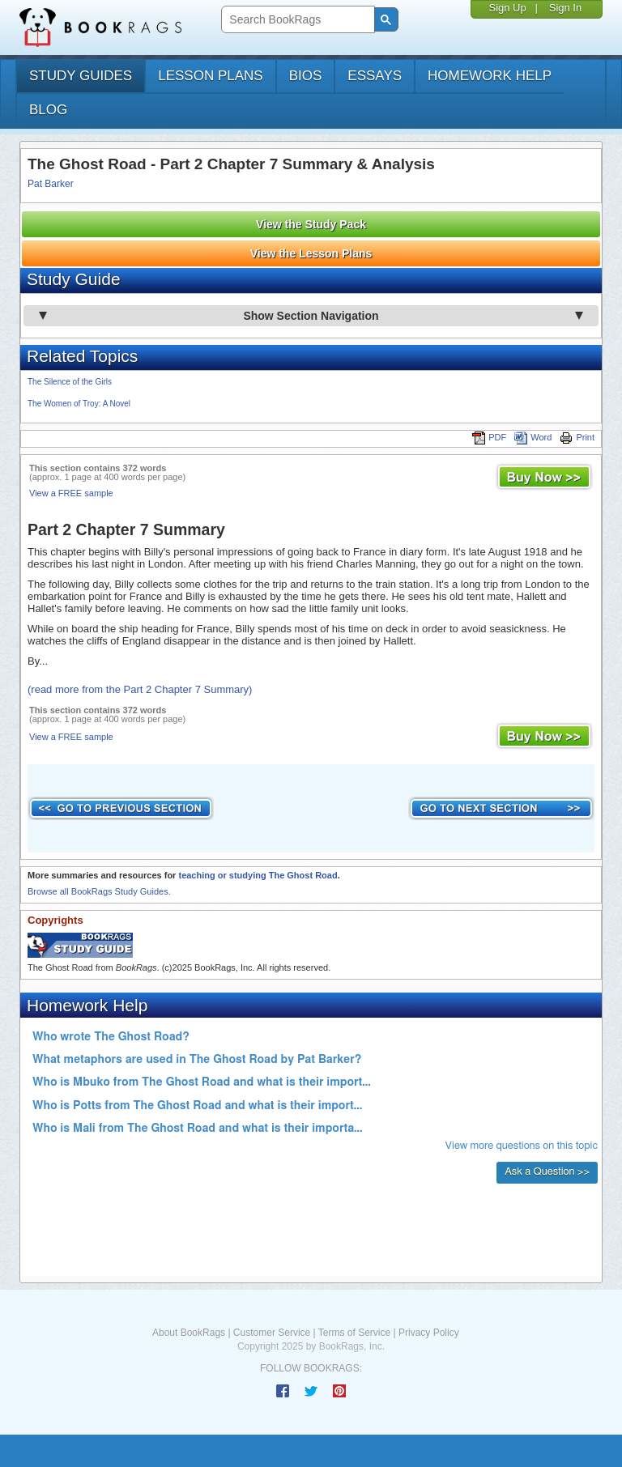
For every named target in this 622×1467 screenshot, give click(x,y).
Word (533, 437)
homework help (490, 75)
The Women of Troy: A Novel (79, 403)
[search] (296, 20)
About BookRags (188, 1332)
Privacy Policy (428, 1332)
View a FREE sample (71, 493)
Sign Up (507, 8)
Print (577, 437)
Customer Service (271, 1332)
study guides (80, 75)
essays (374, 75)
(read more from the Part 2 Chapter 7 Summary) (140, 689)
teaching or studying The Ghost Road (257, 875)
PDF (489, 437)
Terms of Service (354, 1332)
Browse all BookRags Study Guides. (99, 891)
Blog (48, 109)
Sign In (565, 8)
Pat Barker (51, 183)
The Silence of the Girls (70, 381)
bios (305, 75)
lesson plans (210, 75)
